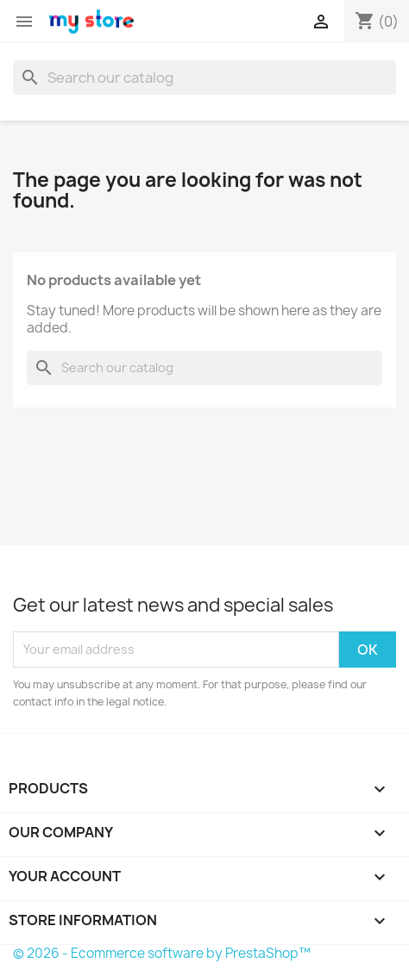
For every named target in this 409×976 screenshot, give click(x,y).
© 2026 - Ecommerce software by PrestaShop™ (162, 953)
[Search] (204, 77)
